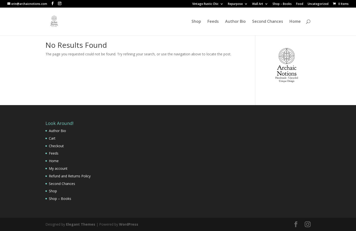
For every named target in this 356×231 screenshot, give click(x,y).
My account (58, 168)
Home (295, 22)
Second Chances (267, 22)
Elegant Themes (80, 224)
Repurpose (235, 4)
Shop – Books (282, 4)
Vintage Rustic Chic (205, 4)
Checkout (56, 146)
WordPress (128, 224)
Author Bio (235, 22)
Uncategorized (318, 4)
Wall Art (257, 4)
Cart (52, 138)
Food (299, 4)
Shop (196, 22)
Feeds (213, 22)
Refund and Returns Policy (70, 176)
